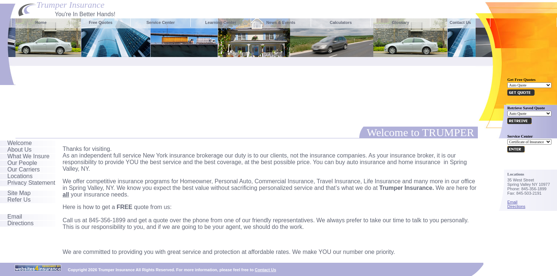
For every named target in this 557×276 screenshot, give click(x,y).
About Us (19, 149)
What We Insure (28, 156)
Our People (22, 163)
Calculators (341, 22)
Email (14, 216)
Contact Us (460, 22)
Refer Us (19, 200)
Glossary (400, 22)
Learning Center (220, 22)
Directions (20, 223)
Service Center (161, 22)
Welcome (19, 143)
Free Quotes (100, 22)
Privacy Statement (31, 183)
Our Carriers (23, 169)
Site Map (19, 193)
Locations (20, 176)
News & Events (280, 22)
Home (41, 22)
